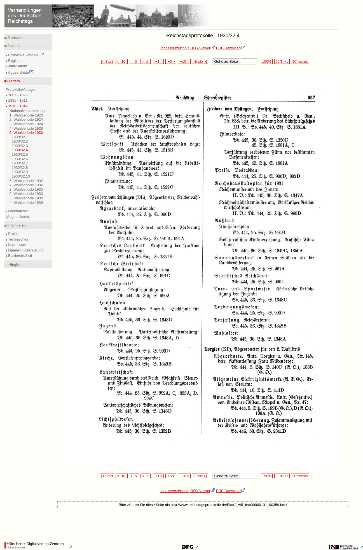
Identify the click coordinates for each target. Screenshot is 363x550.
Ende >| (200, 61)
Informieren (16, 225)
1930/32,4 (20, 150)
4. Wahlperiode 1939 (26, 203)
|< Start (107, 61)
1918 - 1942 (17, 106)
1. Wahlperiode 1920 (26, 115)
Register (14, 61)
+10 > (184, 61)
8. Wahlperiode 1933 (26, 189)
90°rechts (300, 61)
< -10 (121, 61)
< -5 (134, 61)
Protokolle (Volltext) (26, 55)
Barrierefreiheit (19, 255)
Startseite (14, 38)
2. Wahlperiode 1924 (26, 119)
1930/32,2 (20, 141)
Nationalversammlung (27, 111)
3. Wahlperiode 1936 (26, 198)
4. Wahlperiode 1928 (26, 128)
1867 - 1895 (17, 95)
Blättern (13, 81)
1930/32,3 (20, 146)
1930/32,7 (20, 163)
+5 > (171, 61)
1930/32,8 (20, 168)
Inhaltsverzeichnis (174, 48)
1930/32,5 (20, 154)
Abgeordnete (20, 72)
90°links (282, 61)
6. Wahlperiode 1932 (26, 181)
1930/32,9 (20, 172)
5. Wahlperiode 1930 (26, 132)
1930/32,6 (20, 159)
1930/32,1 (20, 137)
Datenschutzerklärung (25, 250)
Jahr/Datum (17, 66)
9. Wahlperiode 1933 (26, 194)
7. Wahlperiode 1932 (26, 185)
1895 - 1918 (17, 100)
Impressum (16, 245)
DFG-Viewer (202, 48)
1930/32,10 (21, 176)
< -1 (145, 61)
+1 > (158, 61)
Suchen (13, 46)
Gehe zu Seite (226, 61)
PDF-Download (230, 48)
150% (266, 61)
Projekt (13, 234)
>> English (13, 264)
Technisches (17, 239)
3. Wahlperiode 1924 (26, 124)
